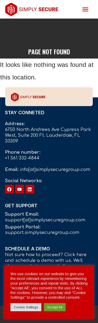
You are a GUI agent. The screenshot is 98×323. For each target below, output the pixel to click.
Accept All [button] (54, 307)
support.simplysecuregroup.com (42, 232)
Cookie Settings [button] (26, 307)
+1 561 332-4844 (22, 157)
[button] (85, 9)
